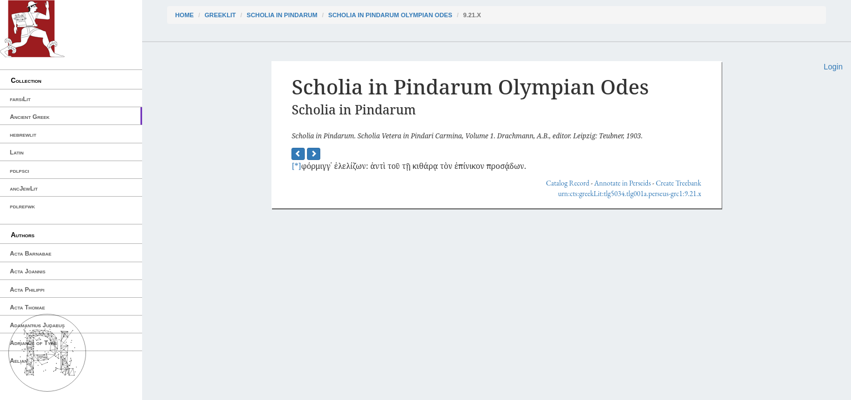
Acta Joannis (28, 271)
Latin (17, 152)
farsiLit (20, 99)
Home (184, 15)
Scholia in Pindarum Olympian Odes (390, 15)
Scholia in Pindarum (282, 15)
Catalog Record (568, 183)
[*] (296, 166)
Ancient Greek (30, 116)
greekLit (220, 15)
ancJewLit (24, 188)
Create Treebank (678, 183)
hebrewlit (23, 134)
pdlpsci (19, 170)
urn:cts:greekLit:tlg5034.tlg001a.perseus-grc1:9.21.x (629, 193)
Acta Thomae (27, 307)
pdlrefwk (22, 206)
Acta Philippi (27, 289)
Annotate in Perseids (622, 183)
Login (833, 66)
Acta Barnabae (31, 253)
